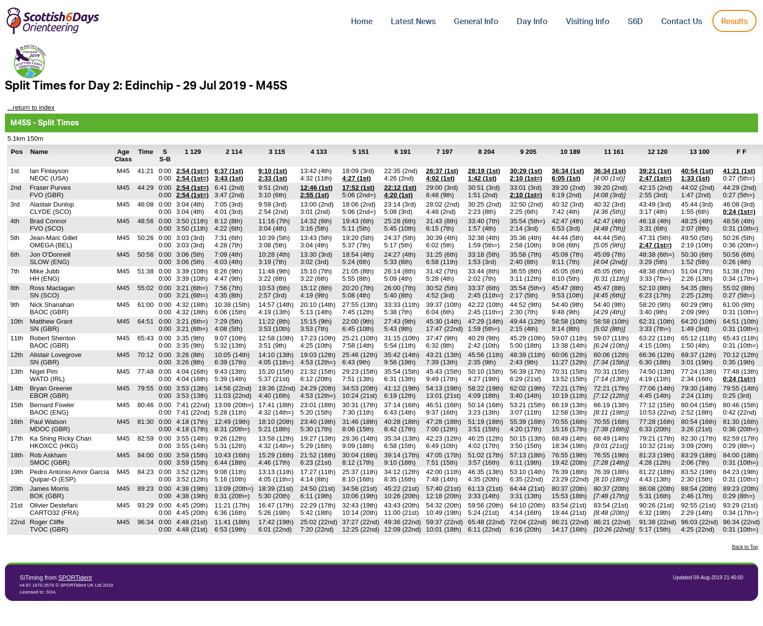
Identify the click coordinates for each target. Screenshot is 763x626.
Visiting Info (588, 22)
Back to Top (745, 547)
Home (362, 22)
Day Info (532, 22)
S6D (635, 22)
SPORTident (75, 577)
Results (734, 22)
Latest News (413, 22)
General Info (476, 22)
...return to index (31, 107)
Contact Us (681, 22)
